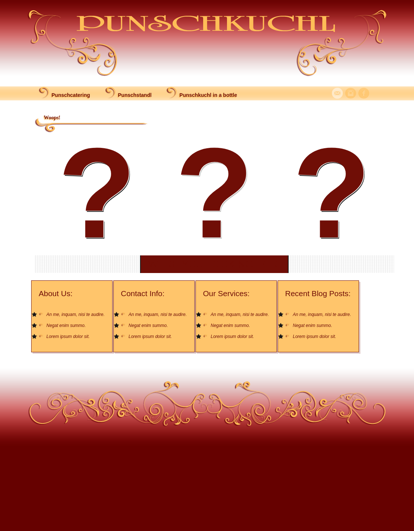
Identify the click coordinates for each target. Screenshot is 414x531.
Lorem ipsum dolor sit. (68, 336)
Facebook (363, 93)
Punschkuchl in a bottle (208, 95)
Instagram (350, 93)
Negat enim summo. (66, 325)
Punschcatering (71, 95)
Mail (337, 93)
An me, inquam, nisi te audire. (76, 314)
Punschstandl (135, 95)
